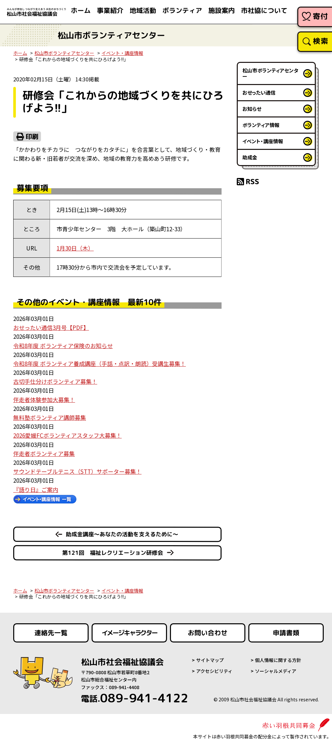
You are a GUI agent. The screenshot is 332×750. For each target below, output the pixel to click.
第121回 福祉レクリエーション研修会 (112, 552)
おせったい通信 (258, 92)
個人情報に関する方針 (278, 660)
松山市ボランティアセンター (64, 53)
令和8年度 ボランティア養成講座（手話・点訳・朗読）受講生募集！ (99, 363)
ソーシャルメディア (275, 671)
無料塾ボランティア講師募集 (49, 417)
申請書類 (286, 633)
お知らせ (251, 108)
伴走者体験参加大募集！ (44, 399)
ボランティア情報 (260, 124)
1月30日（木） (75, 248)
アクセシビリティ (214, 671)
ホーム (20, 53)
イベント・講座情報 (122, 53)
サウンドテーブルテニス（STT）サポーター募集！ (77, 471)
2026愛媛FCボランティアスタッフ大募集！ (67, 435)
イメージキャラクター (129, 633)
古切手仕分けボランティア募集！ (55, 381)
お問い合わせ (208, 633)
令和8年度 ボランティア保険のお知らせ (63, 345)
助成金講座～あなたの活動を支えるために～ (122, 534)
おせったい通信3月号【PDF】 (51, 327)
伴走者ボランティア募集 (44, 453)
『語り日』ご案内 (35, 489)
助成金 (249, 157)
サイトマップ (210, 660)
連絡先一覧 (50, 633)
